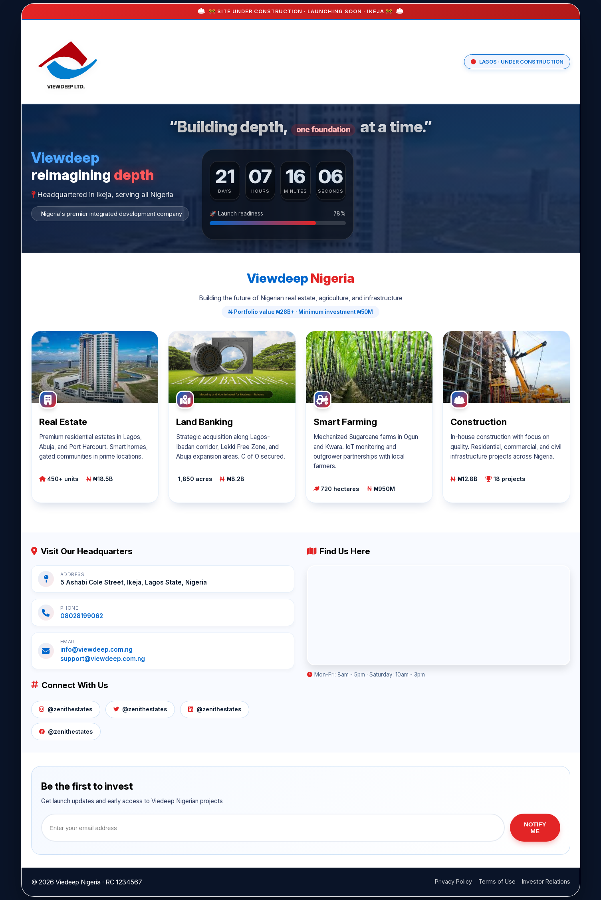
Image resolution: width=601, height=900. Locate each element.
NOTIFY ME (535, 827)
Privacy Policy (453, 881)
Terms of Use (497, 881)
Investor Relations (546, 881)
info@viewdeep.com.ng (96, 649)
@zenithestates (65, 709)
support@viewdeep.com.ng (102, 659)
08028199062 (81, 616)
